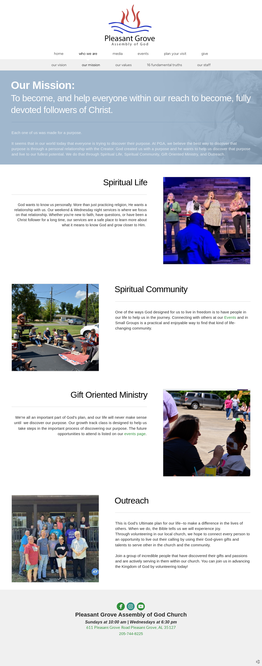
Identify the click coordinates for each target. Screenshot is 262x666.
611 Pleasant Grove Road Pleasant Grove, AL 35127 (131, 628)
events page (135, 434)
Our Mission (91, 65)
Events (230, 317)
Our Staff (204, 65)
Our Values (123, 65)
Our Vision (59, 65)
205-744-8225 (131, 633)
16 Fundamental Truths (164, 65)
